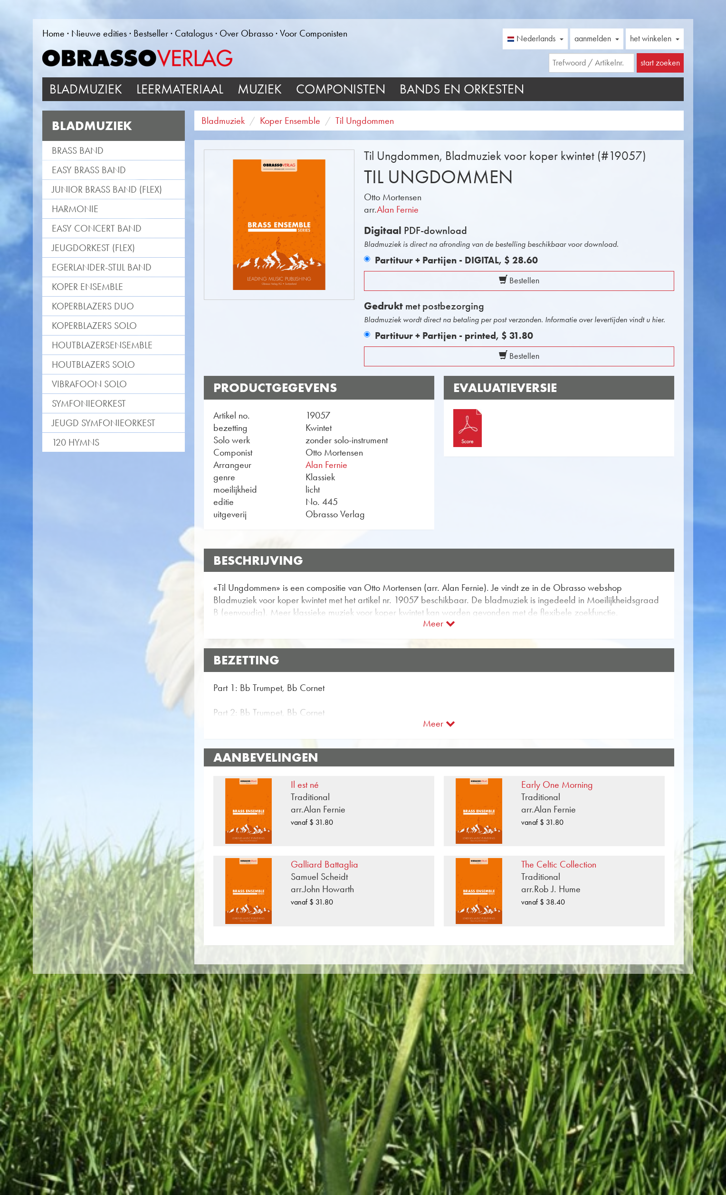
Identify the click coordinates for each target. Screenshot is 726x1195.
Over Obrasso (246, 33)
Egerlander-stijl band (102, 267)
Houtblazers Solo (93, 364)
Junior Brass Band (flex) (107, 189)
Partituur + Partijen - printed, (454, 335)
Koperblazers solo (94, 325)
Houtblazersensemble (102, 345)
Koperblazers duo (93, 306)
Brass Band (78, 150)
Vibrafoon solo (89, 384)
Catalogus (194, 33)
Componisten (340, 89)
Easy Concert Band (97, 228)
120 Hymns (75, 442)
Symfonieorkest (89, 403)
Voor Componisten (313, 33)
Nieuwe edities (99, 33)
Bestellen (519, 280)
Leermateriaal (179, 89)
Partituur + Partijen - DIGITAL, (456, 260)
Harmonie (75, 209)
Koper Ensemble (87, 286)
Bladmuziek (85, 89)
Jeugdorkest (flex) (93, 247)
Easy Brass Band (89, 170)
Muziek (260, 89)
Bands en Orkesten (462, 89)
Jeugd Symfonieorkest (103, 423)
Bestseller (151, 33)
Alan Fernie (398, 209)
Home (53, 33)
